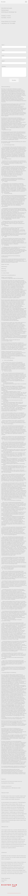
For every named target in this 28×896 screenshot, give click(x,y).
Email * (3, 55)
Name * (3, 44)
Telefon (3, 50)
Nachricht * (4, 66)
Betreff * (3, 61)
